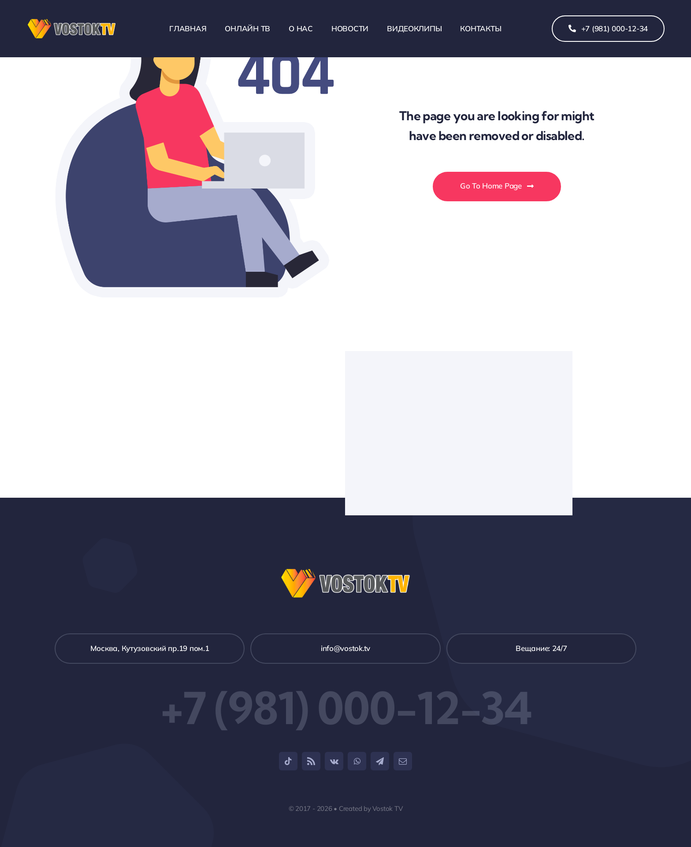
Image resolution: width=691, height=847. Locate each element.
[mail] (403, 761)
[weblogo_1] (71, 22)
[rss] (311, 761)
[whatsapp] (357, 761)
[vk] (334, 761)
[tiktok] (288, 761)
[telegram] (380, 761)
